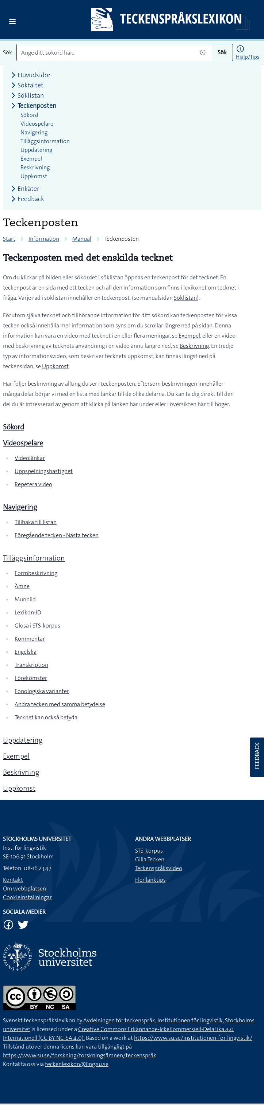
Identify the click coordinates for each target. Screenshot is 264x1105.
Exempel (189, 335)
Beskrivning (194, 346)
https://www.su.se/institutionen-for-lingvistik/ (193, 1038)
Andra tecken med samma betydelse (60, 704)
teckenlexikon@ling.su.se (76, 1064)
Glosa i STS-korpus (37, 625)
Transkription (31, 665)
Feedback (26, 198)
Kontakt (13, 880)
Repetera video (33, 484)
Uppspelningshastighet (44, 471)
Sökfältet (26, 85)
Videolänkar (30, 458)
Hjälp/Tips (247, 57)
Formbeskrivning (36, 573)
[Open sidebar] (12, 21)
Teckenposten (32, 105)
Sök (222, 52)
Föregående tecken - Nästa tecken (57, 535)
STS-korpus (149, 850)
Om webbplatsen (24, 888)
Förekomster (31, 678)
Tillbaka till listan (36, 522)
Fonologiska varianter (42, 691)
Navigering (33, 132)
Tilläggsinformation (34, 558)
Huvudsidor (29, 75)
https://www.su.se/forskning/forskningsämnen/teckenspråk (79, 1055)
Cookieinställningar (27, 897)
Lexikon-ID (28, 612)
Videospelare (36, 123)
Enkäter (24, 188)
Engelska (26, 652)
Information (43, 239)
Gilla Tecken (149, 859)
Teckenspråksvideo (158, 868)
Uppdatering (23, 740)
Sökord (29, 115)
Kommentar (30, 638)
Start (9, 239)
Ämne (22, 586)
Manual (81, 239)
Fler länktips (150, 880)
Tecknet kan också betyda (46, 717)
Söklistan (185, 298)
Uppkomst (55, 366)
